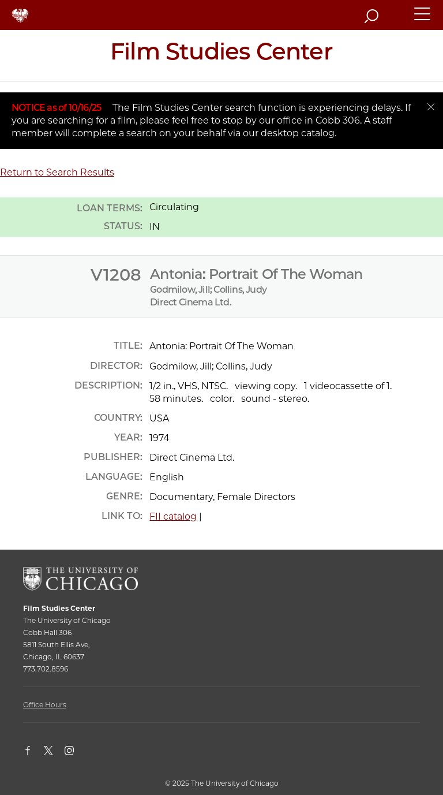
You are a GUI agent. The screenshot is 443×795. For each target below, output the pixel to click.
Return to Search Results (57, 172)
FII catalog (173, 516)
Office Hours (44, 704)
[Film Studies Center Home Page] (221, 55)
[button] (422, 19)
